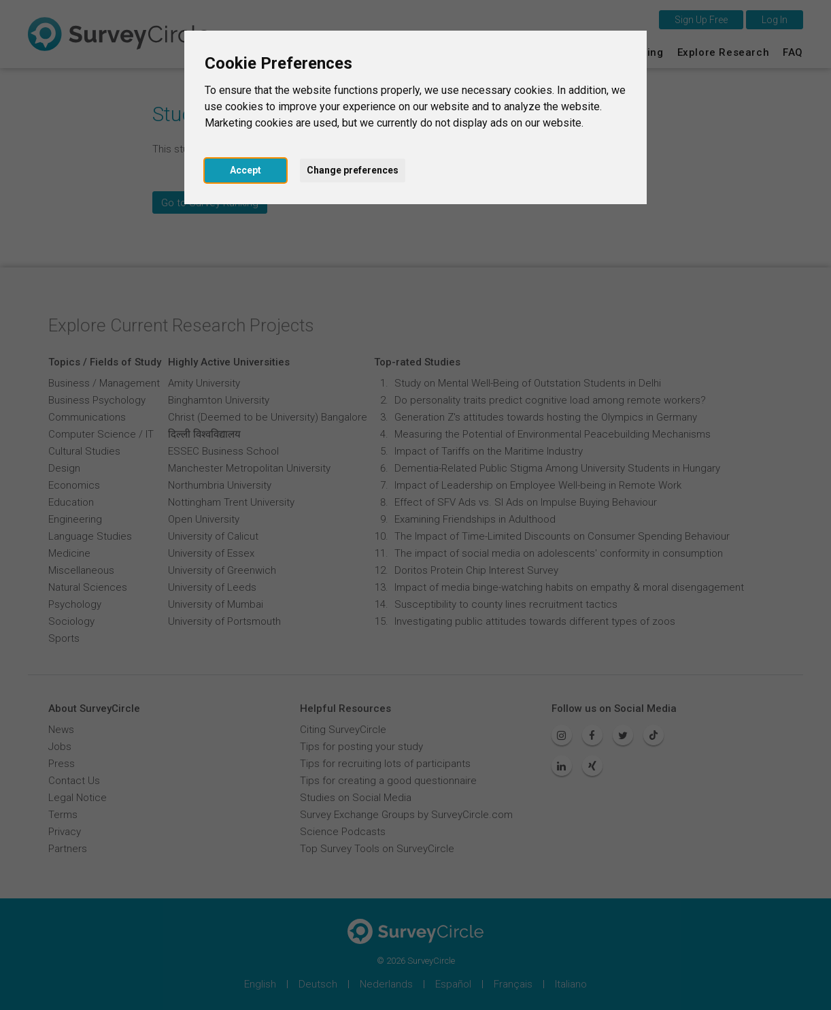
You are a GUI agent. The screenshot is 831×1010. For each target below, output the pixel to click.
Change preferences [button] (352, 170)
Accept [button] (245, 170)
